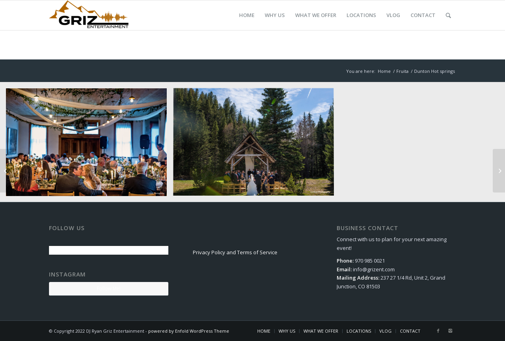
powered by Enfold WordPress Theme (188, 331)
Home (384, 71)
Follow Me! (109, 288)
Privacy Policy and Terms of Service (235, 252)
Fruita (402, 71)
